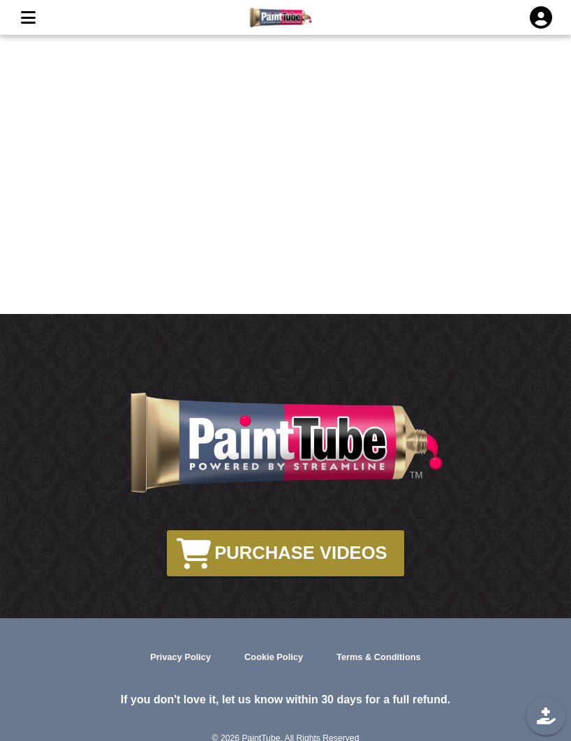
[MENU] (27, 17)
